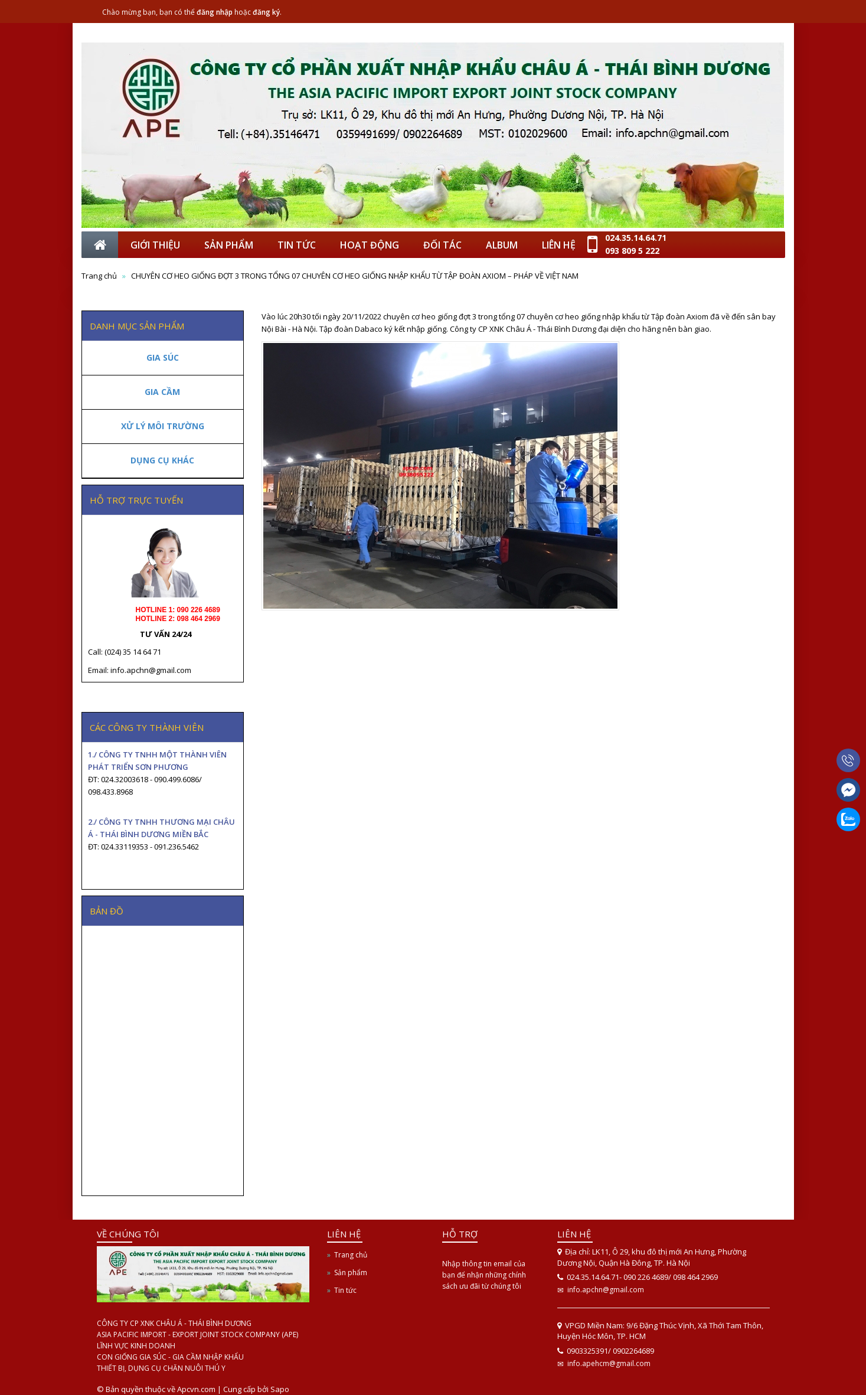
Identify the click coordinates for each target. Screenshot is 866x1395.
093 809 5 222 (632, 250)
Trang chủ (350, 1255)
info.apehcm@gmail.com (609, 1363)
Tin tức (345, 1290)
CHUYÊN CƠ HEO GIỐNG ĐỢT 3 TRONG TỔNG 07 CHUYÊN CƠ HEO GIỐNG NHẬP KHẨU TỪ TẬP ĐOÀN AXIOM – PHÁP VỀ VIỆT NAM (355, 275)
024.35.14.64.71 (635, 237)
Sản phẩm (350, 1272)
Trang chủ (99, 275)
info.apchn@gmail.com (605, 1290)
